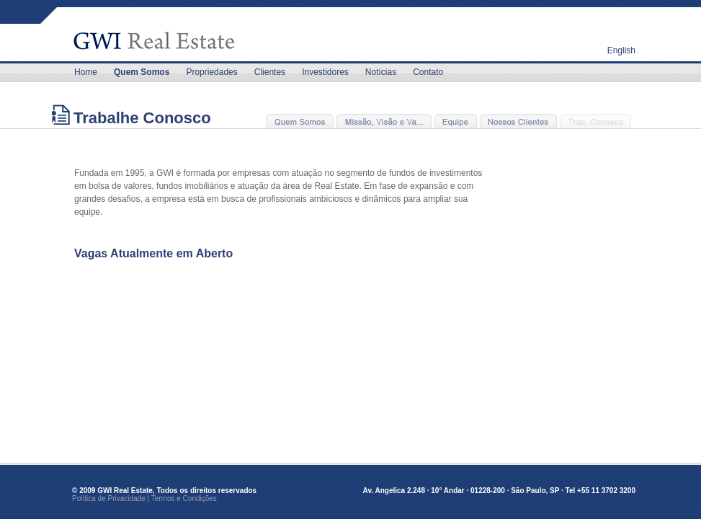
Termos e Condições (184, 498)
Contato (428, 72)
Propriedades (211, 72)
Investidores (325, 72)
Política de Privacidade (109, 498)
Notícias (380, 72)
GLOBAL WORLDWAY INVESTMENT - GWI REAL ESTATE (164, 32)
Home (85, 72)
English (621, 50)
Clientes (269, 72)
